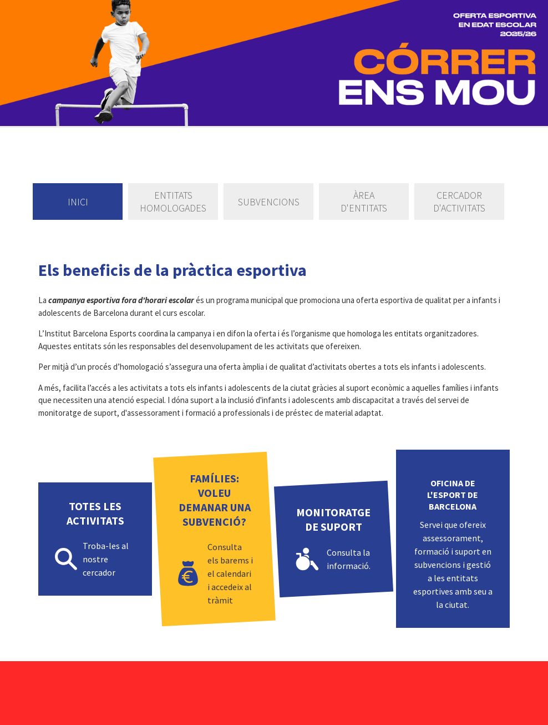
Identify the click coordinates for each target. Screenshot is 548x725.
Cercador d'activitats (459, 201)
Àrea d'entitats (364, 201)
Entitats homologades (173, 201)
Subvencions (269, 201)
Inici (78, 201)
